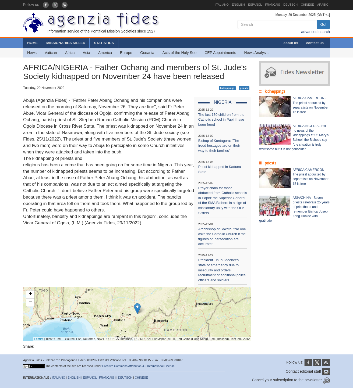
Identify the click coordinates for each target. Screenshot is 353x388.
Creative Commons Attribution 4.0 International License (138, 366)
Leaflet (38, 338)
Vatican (51, 53)
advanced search (315, 32)
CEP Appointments (220, 53)
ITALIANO (222, 4)
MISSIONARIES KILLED (65, 43)
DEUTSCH (290, 4)
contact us (315, 43)
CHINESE (307, 4)
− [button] (30, 303)
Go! (323, 24)
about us (291, 43)
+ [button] (30, 294)
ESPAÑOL (255, 4)
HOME (32, 43)
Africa (70, 53)
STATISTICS (104, 43)
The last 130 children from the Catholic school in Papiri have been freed (221, 120)
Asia (86, 53)
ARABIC (322, 4)
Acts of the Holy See (179, 53)
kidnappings (227, 88)
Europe (126, 53)
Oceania (147, 53)
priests (244, 88)
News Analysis (256, 53)
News (32, 53)
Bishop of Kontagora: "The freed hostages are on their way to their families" (219, 146)
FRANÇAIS (272, 4)
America (105, 53)
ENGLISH (238, 4)
